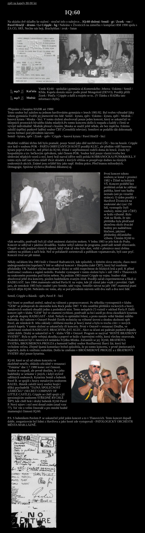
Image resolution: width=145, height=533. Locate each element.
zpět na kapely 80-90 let (22, 3)
